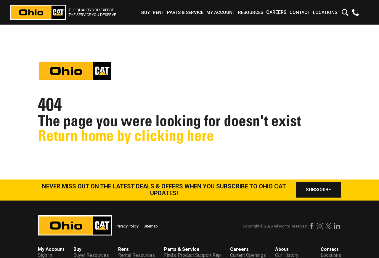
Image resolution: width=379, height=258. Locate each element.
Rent (158, 12)
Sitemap (151, 226)
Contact (300, 12)
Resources (250, 12)
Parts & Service (185, 12)
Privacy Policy (127, 226)
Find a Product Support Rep (192, 255)
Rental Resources (136, 255)
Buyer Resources (91, 255)
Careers (276, 12)
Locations (325, 12)
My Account (220, 12)
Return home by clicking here (126, 135)
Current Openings (248, 255)
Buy (145, 12)
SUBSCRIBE (318, 190)
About (281, 249)
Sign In (45, 255)
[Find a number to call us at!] (354, 12)
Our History (286, 255)
